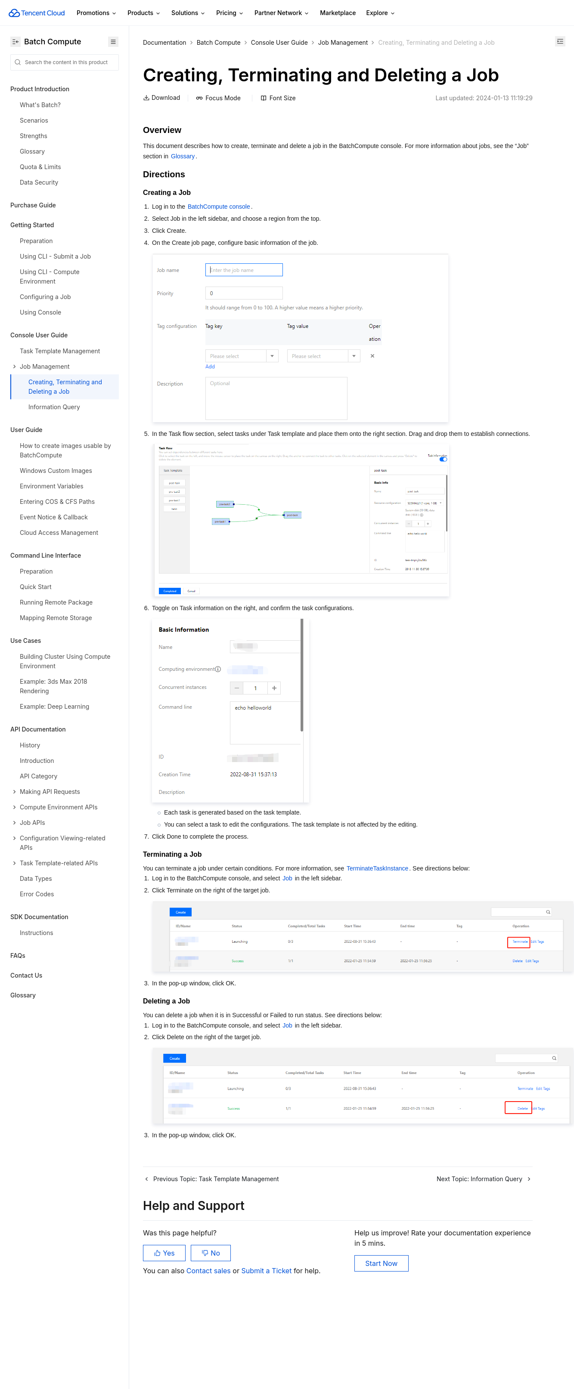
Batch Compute (219, 42)
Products (144, 13)
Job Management (343, 42)
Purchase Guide (33, 205)
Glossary (23, 995)
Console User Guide (279, 42)
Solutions (188, 13)
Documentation (164, 42)
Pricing (230, 13)
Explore (381, 13)
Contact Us (26, 975)
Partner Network (282, 13)
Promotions (97, 13)
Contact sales (209, 1346)
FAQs (17, 955)
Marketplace (338, 12)
